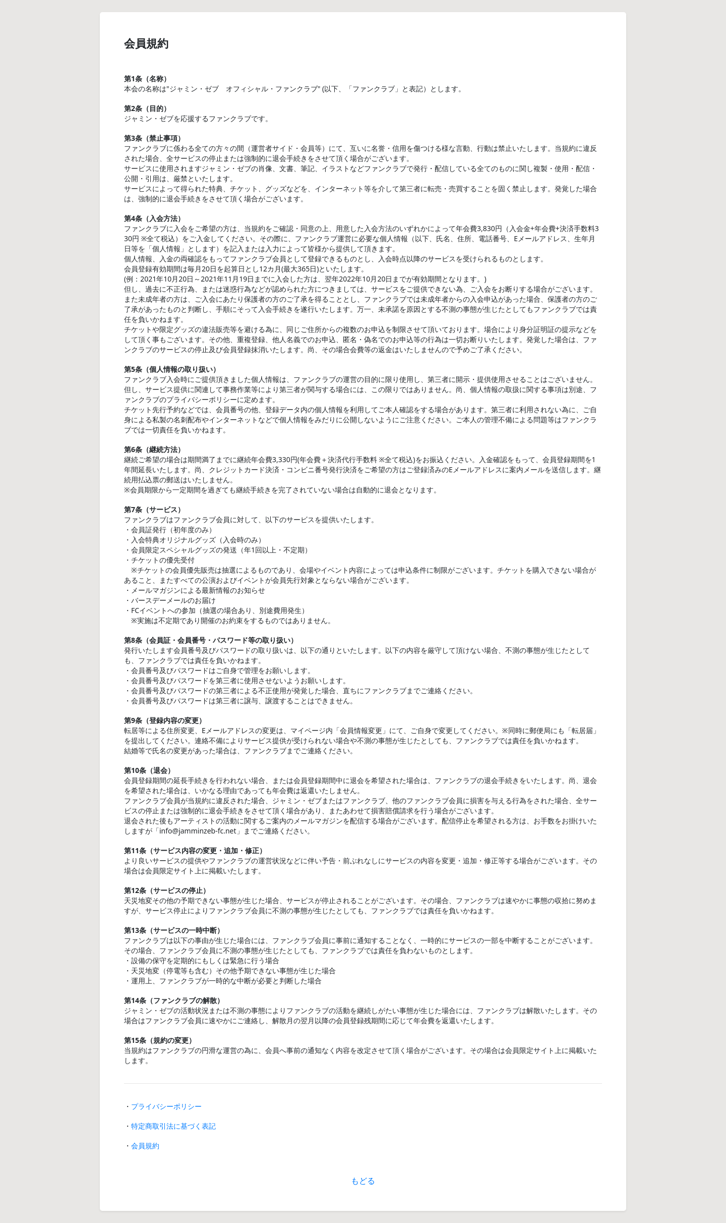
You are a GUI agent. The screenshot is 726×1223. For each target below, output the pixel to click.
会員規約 (145, 1145)
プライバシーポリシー (166, 1106)
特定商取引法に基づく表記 (173, 1126)
